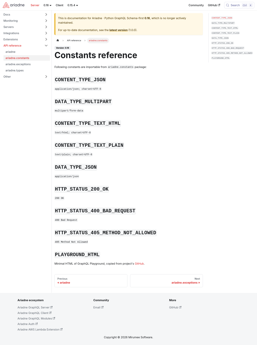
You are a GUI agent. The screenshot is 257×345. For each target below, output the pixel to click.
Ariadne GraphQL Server (35, 307)
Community (196, 5)
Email (98, 307)
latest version (118, 30)
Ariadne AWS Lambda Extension (40, 329)
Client (59, 5)
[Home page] (57, 40)
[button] (25, 14)
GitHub (214, 5)
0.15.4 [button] (71, 5)
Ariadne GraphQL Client (35, 313)
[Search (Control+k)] (239, 5)
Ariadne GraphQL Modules (36, 318)
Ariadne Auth (28, 324)
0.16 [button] (46, 5)
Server (35, 5)
